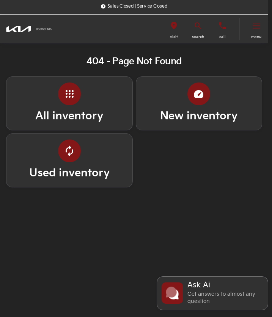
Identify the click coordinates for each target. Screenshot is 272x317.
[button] (173, 29)
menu (256, 37)
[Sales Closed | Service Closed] (134, 6)
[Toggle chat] (212, 293)
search (198, 37)
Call (222, 37)
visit (174, 37)
